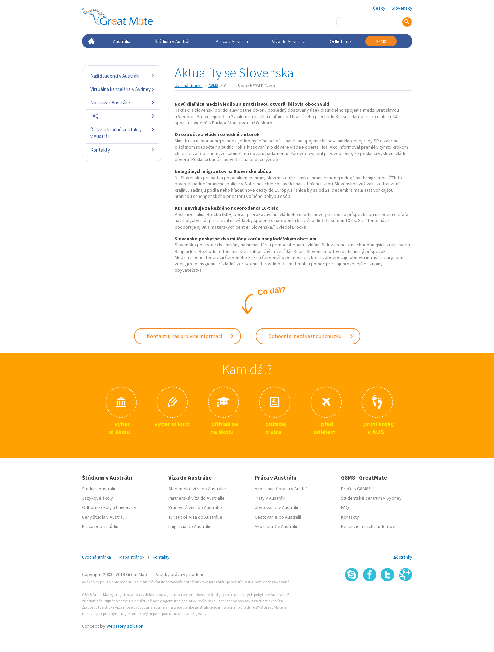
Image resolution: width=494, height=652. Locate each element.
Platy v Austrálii (270, 498)
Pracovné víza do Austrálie (195, 507)
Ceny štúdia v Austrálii (104, 517)
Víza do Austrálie (289, 41)
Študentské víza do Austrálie (197, 489)
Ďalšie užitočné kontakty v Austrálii (122, 132)
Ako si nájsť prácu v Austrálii (283, 489)
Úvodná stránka (189, 85)
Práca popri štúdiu (100, 526)
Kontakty (122, 150)
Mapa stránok (131, 557)
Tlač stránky (401, 557)
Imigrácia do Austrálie (190, 526)
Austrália (121, 41)
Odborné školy (97, 507)
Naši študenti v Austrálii (122, 76)
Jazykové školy (97, 498)
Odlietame (340, 41)
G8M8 (380, 41)
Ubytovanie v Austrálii (276, 507)
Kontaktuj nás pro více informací (190, 336)
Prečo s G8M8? (355, 489)
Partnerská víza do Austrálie (196, 498)
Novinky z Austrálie (122, 102)
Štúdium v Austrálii (173, 41)
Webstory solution (124, 626)
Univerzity (126, 507)
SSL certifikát (387, 596)
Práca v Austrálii (232, 41)
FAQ (122, 116)
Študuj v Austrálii (98, 489)
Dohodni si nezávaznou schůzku (311, 336)
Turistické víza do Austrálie (195, 517)
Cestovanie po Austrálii (278, 517)
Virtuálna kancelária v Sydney (122, 89)
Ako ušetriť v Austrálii (276, 526)
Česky (379, 8)
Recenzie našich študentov (368, 526)
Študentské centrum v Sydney (371, 498)
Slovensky (401, 8)
